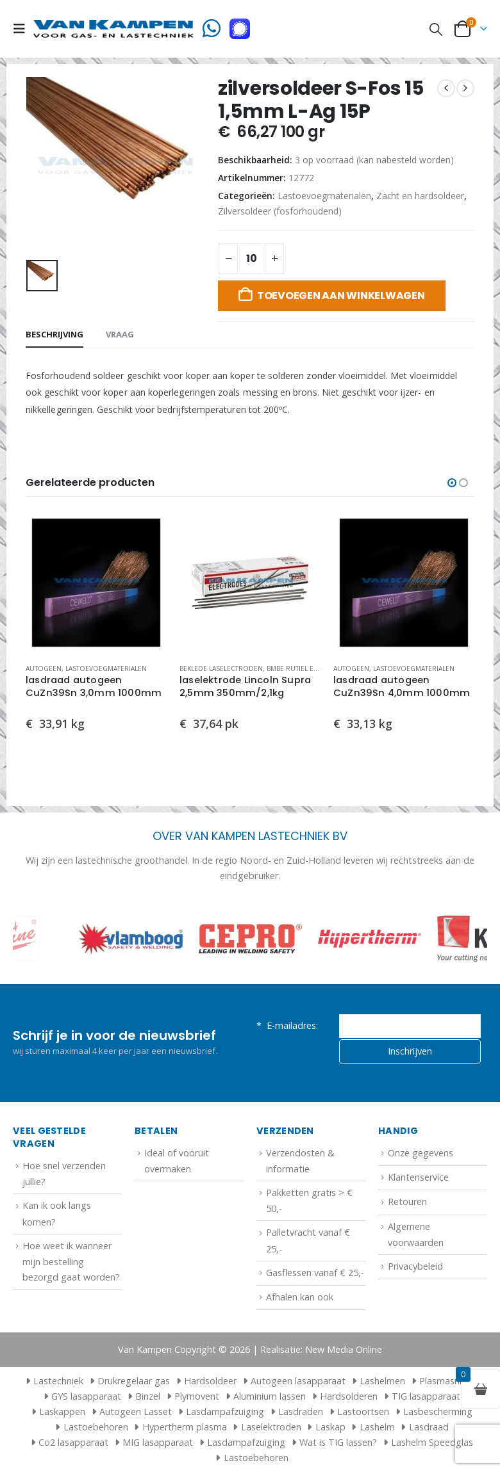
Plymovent (196, 1396)
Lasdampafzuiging (225, 1411)
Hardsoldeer (210, 1381)
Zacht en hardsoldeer (420, 196)
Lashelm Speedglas (432, 1442)
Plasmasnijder (448, 1381)
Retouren (407, 1201)
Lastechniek (52, 1381)
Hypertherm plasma (184, 1427)
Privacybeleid (415, 1266)
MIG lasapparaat (157, 1442)
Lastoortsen (363, 1411)
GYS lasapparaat (86, 1396)
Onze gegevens (420, 1153)
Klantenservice (418, 1177)
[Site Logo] (113, 28)
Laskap (330, 1427)
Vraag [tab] (120, 334)
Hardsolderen (349, 1396)
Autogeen (44, 668)
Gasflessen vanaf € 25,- (315, 1272)
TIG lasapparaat (426, 1396)
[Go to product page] (96, 582)
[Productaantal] (251, 258)
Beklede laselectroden (221, 668)
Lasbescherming (437, 1411)
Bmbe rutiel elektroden (309, 668)
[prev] (446, 88)
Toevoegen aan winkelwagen (341, 295)
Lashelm (377, 1427)
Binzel (147, 1396)
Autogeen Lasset (135, 1411)
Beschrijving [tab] (54, 334)
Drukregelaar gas (133, 1381)
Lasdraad (429, 1427)
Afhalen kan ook (299, 1297)
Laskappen (62, 1411)
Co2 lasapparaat (73, 1442)
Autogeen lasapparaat (298, 1381)
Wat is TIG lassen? (338, 1442)
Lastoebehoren (95, 1427)
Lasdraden (300, 1411)
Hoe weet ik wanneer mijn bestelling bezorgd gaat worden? (71, 1261)
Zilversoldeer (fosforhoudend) (280, 211)
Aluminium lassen (269, 1396)
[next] (465, 88)
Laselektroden (271, 1427)
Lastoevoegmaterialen (324, 196)
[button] (23, 29)
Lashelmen (382, 1381)
